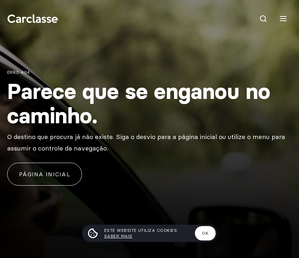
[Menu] (283, 18)
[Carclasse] (32, 18)
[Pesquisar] (263, 18)
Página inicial (44, 174)
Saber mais (118, 236)
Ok (205, 233)
